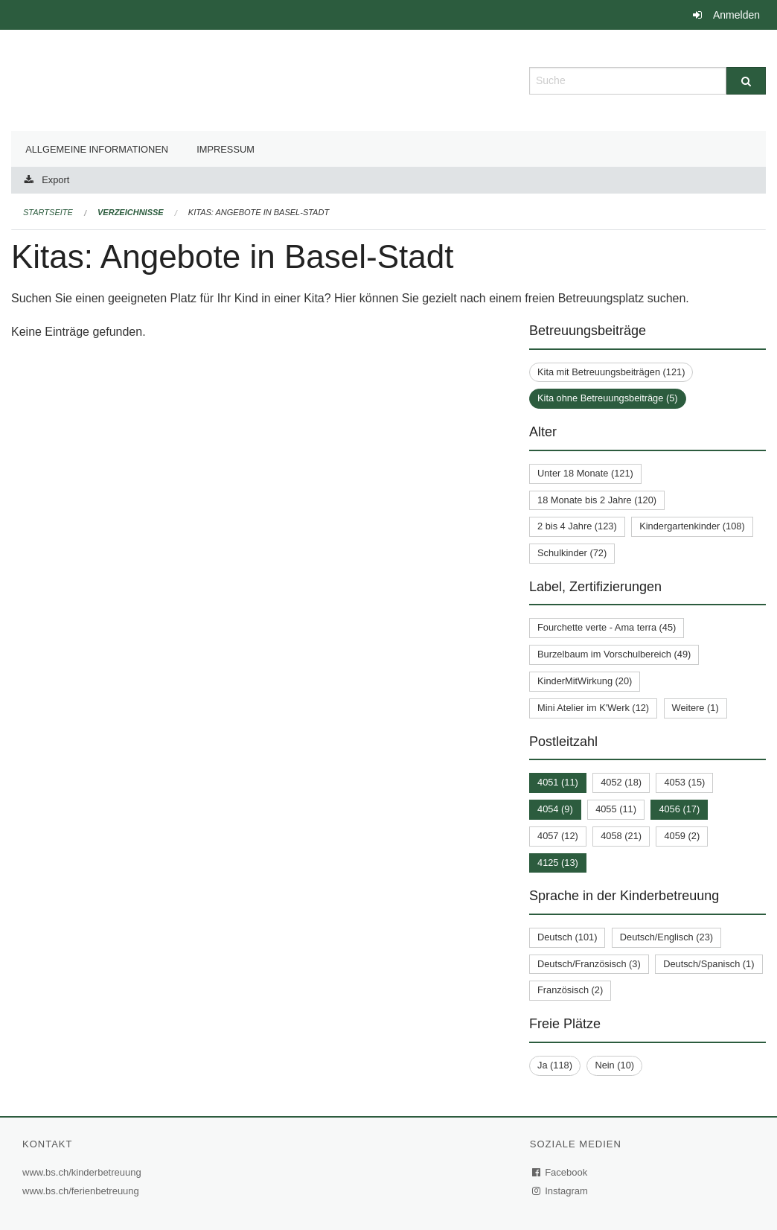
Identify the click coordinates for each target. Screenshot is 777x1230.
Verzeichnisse (130, 212)
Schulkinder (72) (572, 552)
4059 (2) (682, 835)
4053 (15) (684, 782)
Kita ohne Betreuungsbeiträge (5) (607, 398)
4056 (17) (679, 809)
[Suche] (746, 81)
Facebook (560, 1172)
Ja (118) (554, 1065)
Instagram (561, 1190)
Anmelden (736, 15)
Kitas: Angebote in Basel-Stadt (258, 212)
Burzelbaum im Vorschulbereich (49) (614, 654)
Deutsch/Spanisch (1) (708, 963)
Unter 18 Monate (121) (585, 473)
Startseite (48, 212)
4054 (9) (555, 809)
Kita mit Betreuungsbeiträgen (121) (611, 371)
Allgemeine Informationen (96, 149)
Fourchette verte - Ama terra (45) (606, 627)
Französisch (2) (570, 989)
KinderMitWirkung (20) (584, 680)
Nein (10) (614, 1065)
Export (55, 179)
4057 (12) (557, 835)
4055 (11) (615, 809)
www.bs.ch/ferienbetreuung (82, 1190)
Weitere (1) (695, 707)
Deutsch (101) (567, 937)
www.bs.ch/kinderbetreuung (83, 1172)
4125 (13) (557, 862)
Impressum (225, 149)
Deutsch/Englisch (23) (666, 937)
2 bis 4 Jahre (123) (577, 526)
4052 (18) (621, 782)
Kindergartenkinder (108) (692, 526)
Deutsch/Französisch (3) (589, 963)
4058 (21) (621, 835)
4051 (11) (557, 782)
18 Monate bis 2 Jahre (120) (596, 500)
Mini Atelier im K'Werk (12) (593, 707)
